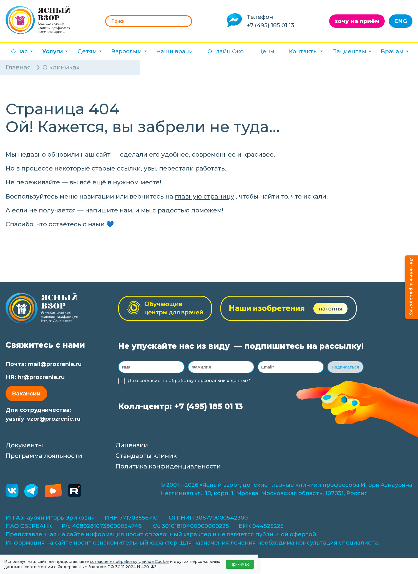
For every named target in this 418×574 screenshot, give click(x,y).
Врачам (392, 51)
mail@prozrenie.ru (55, 364)
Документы (24, 445)
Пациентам (349, 51)
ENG (400, 21)
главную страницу (204, 196)
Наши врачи (174, 51)
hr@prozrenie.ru (41, 377)
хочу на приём (356, 21)
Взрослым (126, 51)
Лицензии (131, 445)
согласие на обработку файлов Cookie (129, 561)
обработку (181, 381)
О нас (19, 51)
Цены (266, 51)
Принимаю (240, 564)
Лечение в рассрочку (411, 287)
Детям (87, 51)
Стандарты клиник (146, 456)
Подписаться (345, 367)
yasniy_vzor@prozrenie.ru (43, 418)
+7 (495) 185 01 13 (270, 25)
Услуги (52, 51)
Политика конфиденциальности (168, 466)
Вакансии (26, 393)
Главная (18, 67)
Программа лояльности (44, 456)
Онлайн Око (225, 51)
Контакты (303, 51)
